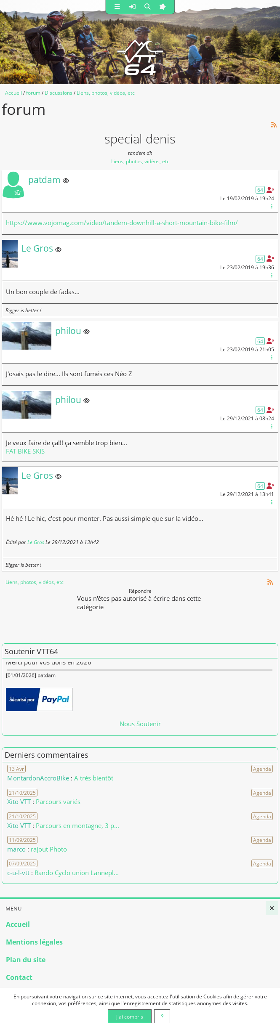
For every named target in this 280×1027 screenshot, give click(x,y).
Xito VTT (19, 801)
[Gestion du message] (271, 206)
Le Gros (35, 542)
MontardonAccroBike (38, 778)
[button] (117, 7)
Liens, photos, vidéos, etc (140, 161)
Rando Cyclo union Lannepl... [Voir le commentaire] (77, 872)
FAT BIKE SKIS (25, 451)
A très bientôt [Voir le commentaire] (93, 778)
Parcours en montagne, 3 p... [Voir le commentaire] (77, 825)
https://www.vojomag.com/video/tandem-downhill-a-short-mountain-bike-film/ (122, 222)
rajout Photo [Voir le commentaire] (49, 849)
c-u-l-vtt (18, 872)
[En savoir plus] (162, 1016)
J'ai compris (129, 1016)
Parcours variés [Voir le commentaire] (58, 801)
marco (16, 849)
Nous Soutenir (140, 723)
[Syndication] (274, 124)
